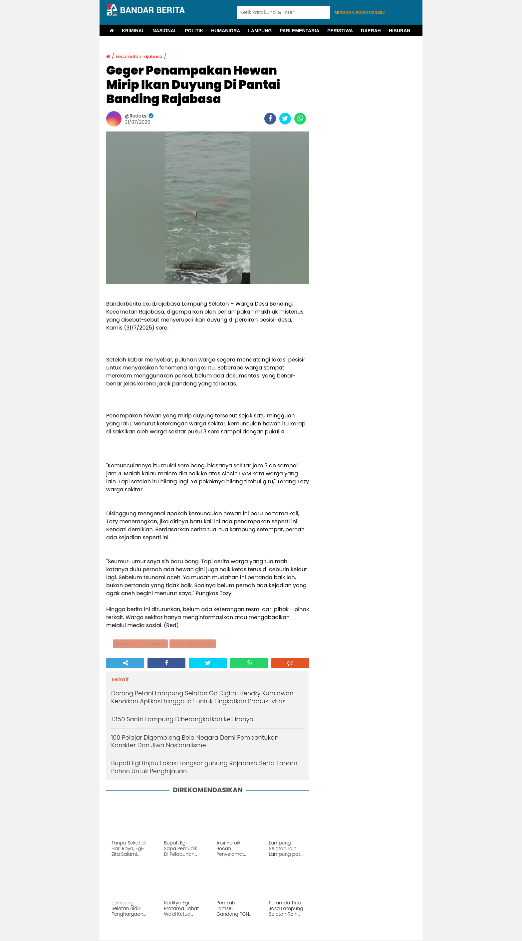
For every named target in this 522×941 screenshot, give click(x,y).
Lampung (260, 30)
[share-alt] (125, 664)
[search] (283, 12)
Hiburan (399, 30)
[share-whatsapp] (300, 118)
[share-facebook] (270, 118)
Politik (194, 30)
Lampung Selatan (193, 644)
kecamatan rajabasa (145, 56)
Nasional (164, 30)
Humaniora (225, 30)
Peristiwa (340, 30)
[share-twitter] (285, 118)
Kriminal (133, 30)
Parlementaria (299, 30)
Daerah (371, 30)
